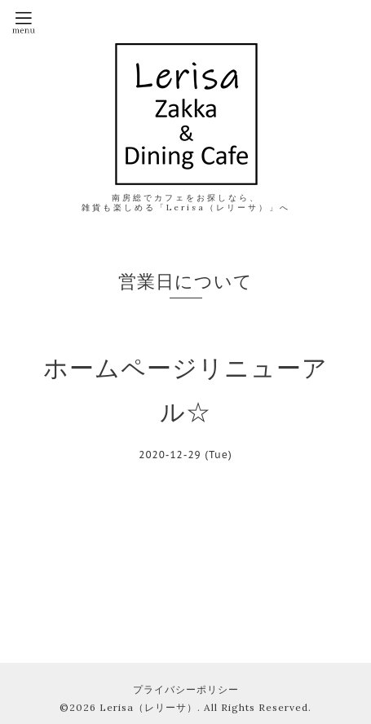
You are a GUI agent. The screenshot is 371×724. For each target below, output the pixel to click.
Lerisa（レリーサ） (148, 707)
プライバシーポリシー (186, 689)
